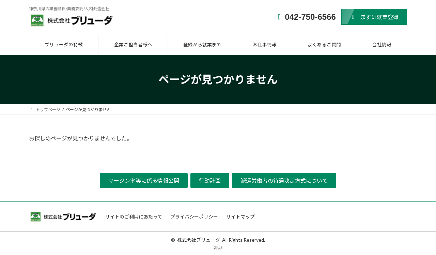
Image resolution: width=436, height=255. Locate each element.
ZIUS (218, 247)
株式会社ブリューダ (198, 240)
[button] (374, 17)
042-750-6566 (310, 16)
